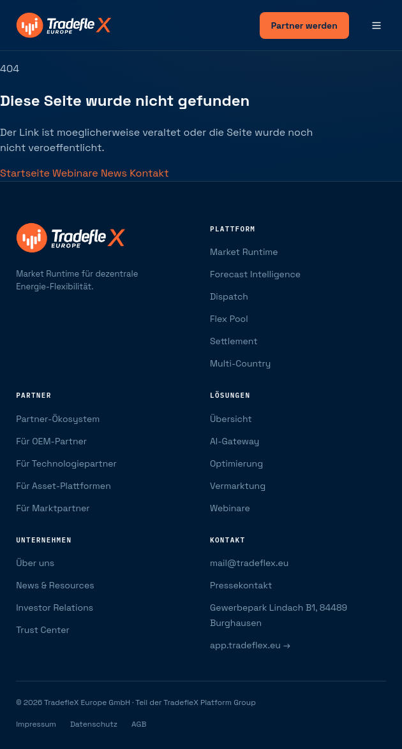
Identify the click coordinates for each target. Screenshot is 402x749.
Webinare (76, 173)
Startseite (26, 173)
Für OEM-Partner (51, 441)
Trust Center (43, 630)
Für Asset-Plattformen (63, 485)
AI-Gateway (234, 441)
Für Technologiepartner (66, 463)
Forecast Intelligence (255, 274)
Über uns (35, 563)
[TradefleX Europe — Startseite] (64, 25)
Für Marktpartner (52, 508)
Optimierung (236, 463)
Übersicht (231, 419)
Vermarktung (237, 485)
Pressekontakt (241, 585)
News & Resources (55, 585)
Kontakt (149, 173)
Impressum (36, 724)
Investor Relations (54, 607)
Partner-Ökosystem (58, 419)
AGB (138, 724)
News (115, 173)
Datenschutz (93, 724)
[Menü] (376, 25)
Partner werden (304, 25)
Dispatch (229, 296)
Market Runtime (244, 252)
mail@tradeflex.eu (249, 563)
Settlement (234, 341)
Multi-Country (240, 363)
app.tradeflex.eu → (250, 645)
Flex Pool (229, 318)
